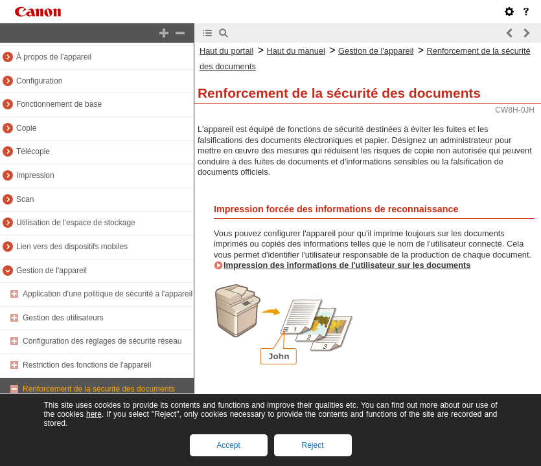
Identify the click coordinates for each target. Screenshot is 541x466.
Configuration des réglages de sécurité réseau (102, 341)
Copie (26, 128)
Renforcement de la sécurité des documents (99, 389)
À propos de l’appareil (53, 56)
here (94, 414)
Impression (35, 175)
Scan (25, 199)
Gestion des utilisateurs (63, 317)
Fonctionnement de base (59, 104)
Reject (312, 445)
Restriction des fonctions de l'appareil (87, 365)
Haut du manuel (295, 51)
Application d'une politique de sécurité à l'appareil (107, 293)
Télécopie (33, 151)
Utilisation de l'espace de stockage (75, 222)
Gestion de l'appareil (51, 270)
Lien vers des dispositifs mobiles (72, 246)
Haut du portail (226, 51)
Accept (228, 445)
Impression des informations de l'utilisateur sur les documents (347, 265)
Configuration (39, 80)
